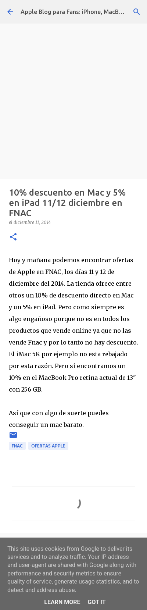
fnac (17, 445)
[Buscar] (136, 12)
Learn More (62, 602)
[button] (13, 237)
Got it (96, 602)
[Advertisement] (73, 99)
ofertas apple (48, 445)
